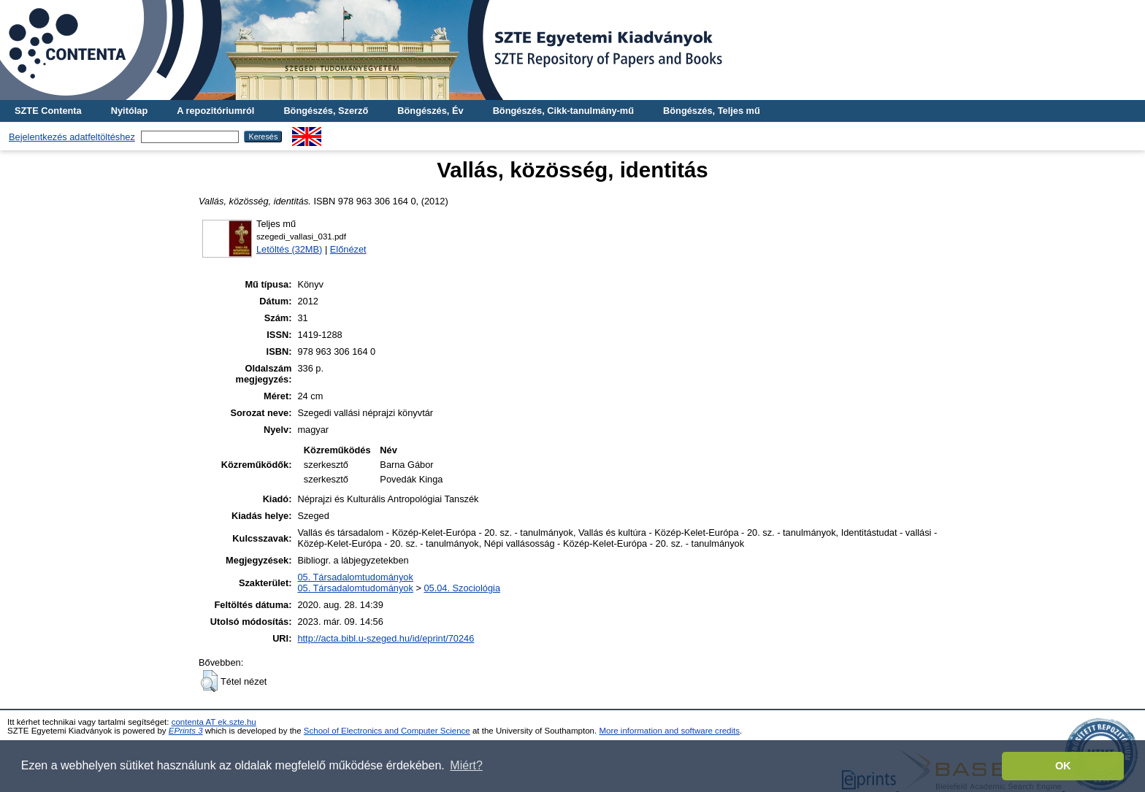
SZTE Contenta (48, 110)
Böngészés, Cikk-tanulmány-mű (563, 110)
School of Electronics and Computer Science (387, 730)
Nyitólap (129, 110)
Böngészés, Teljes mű (711, 110)
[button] (209, 681)
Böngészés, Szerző (325, 110)
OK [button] (1063, 766)
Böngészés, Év (430, 110)
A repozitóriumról (215, 110)
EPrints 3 (186, 730)
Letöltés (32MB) (289, 249)
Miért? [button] (466, 765)
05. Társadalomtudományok (355, 577)
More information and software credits (669, 730)
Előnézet (348, 249)
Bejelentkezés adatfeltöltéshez (72, 136)
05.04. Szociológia (462, 588)
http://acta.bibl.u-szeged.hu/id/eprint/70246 (385, 638)
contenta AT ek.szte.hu (214, 722)
